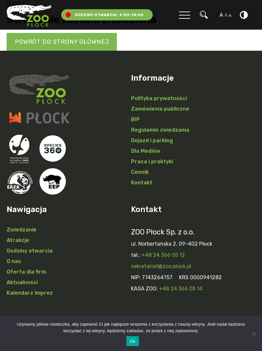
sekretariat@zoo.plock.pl (161, 266)
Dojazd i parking (152, 140)
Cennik (140, 172)
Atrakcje (18, 240)
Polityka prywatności (159, 98)
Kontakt (141, 182)
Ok (132, 341)
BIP (135, 119)
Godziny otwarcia (30, 251)
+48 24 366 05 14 (180, 288)
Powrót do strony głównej (62, 41)
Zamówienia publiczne (160, 109)
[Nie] (253, 333)
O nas (14, 261)
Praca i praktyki (152, 161)
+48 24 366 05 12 (163, 255)
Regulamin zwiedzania (160, 130)
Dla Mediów (145, 151)
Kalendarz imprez (30, 293)
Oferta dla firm (26, 272)
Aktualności (22, 282)
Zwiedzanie (22, 230)
